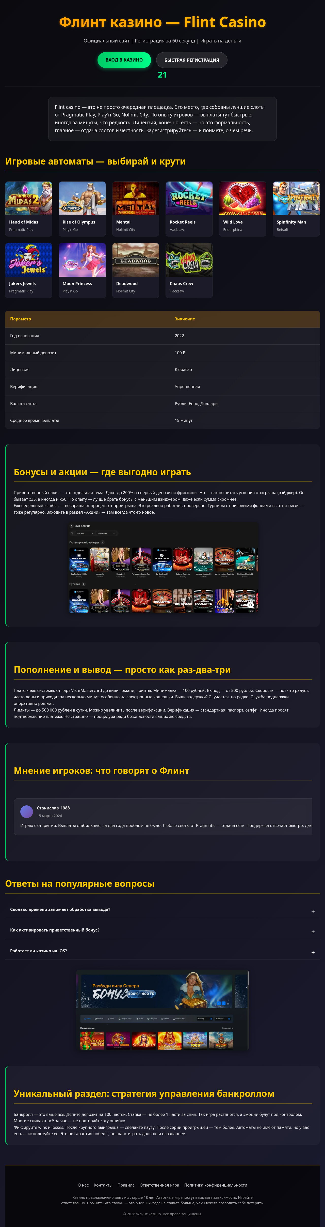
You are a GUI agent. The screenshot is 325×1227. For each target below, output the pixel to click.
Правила (126, 1185)
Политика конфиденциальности (215, 1185)
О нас (83, 1185)
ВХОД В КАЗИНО (124, 60)
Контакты (103, 1185)
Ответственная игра (159, 1185)
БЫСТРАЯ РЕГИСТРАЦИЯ (192, 60)
